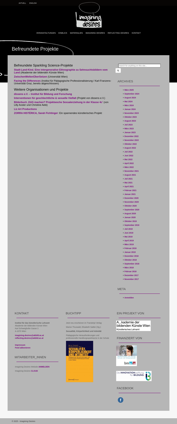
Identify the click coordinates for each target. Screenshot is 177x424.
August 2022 (130, 148)
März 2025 (129, 90)
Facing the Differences (27, 80)
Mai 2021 (128, 183)
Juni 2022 (128, 155)
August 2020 (130, 213)
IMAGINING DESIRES (95, 33)
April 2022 (129, 163)
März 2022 (129, 167)
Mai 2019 (128, 237)
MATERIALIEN (76, 33)
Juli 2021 (128, 179)
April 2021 (129, 186)
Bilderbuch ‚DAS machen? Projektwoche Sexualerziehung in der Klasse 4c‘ (58, 102)
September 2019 (131, 225)
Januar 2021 (130, 194)
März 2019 (129, 244)
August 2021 (130, 175)
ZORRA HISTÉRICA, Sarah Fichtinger (36, 113)
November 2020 (131, 202)
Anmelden (129, 298)
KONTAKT (136, 33)
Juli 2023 (128, 125)
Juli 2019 (128, 229)
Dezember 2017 (131, 275)
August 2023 (130, 121)
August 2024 (130, 98)
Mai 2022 (128, 159)
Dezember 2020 (131, 198)
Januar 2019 (130, 252)
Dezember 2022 (131, 136)
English (33, 3)
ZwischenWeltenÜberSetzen (30, 76)
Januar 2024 (130, 109)
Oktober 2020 (130, 206)
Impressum (20, 345)
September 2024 (131, 94)
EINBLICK (62, 33)
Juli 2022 (128, 152)
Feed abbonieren (22, 348)
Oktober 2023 (130, 117)
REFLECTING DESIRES (118, 33)
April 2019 (129, 240)
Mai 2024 (128, 101)
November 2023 (131, 113)
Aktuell (22, 3)
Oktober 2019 (130, 221)
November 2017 (131, 279)
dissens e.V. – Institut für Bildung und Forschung (43, 94)
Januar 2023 (130, 132)
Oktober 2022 (130, 144)
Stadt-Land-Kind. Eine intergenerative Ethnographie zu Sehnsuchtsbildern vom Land (61, 71)
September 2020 (131, 210)
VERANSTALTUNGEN (46, 33)
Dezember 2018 (131, 256)
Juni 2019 (128, 233)
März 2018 (129, 267)
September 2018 (131, 264)
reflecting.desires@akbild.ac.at (29, 338)
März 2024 (129, 105)
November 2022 (131, 140)
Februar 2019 (130, 248)
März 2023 (129, 128)
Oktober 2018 (130, 260)
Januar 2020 (130, 217)
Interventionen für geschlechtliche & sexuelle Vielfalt (45, 98)
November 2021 (131, 171)
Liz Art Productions (25, 109)
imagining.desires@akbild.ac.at (29, 335)
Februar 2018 (130, 271)
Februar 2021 (130, 190)
